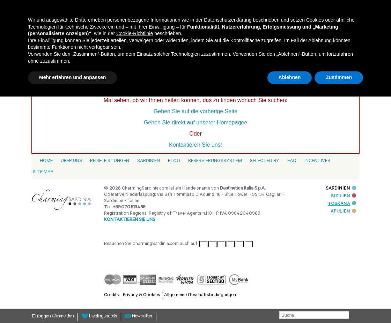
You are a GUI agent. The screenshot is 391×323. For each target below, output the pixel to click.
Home (46, 161)
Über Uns (71, 161)
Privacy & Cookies (141, 295)
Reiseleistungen (109, 161)
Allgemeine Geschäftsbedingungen (200, 295)
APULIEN (343, 211)
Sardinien (148, 161)
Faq (291, 161)
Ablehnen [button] (290, 77)
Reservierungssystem (215, 161)
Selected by (264, 161)
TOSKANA (342, 204)
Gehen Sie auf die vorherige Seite (195, 111)
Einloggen (42, 317)
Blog (174, 161)
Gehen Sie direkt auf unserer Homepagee (195, 122)
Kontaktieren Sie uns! (195, 145)
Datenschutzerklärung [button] (227, 20)
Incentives (317, 161)
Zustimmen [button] (339, 77)
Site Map (43, 172)
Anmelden (64, 317)
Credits (111, 295)
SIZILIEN (343, 196)
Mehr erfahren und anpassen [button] (72, 77)
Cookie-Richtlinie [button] (134, 33)
